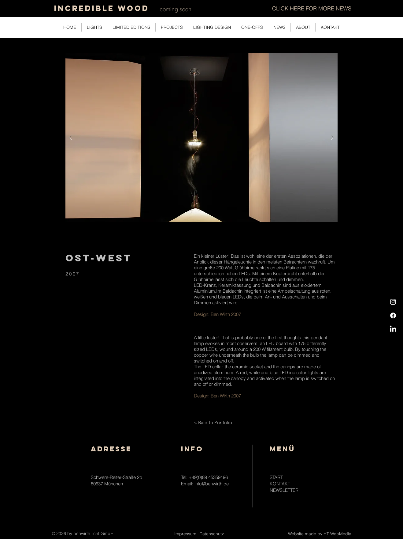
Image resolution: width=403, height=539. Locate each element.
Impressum (185, 534)
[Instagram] (393, 302)
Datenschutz (211, 534)
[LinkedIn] (393, 329)
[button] (311, 8)
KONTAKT (280, 484)
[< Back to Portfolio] (213, 422)
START (276, 477)
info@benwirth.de (211, 484)
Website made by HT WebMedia (319, 534)
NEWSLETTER (284, 490)
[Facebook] (393, 315)
